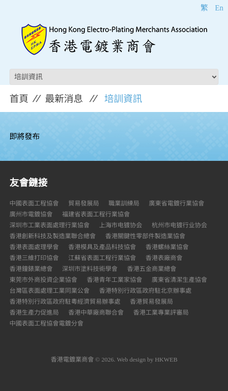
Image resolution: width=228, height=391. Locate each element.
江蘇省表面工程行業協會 (102, 257)
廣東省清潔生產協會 (179, 279)
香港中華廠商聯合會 (96, 312)
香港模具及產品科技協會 (102, 247)
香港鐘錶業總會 (31, 268)
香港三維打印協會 (34, 257)
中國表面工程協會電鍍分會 (46, 323)
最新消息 (64, 98)
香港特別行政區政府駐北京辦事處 (145, 290)
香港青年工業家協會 (114, 279)
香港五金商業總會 (151, 268)
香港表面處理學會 (34, 247)
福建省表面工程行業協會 (96, 214)
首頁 (18, 98)
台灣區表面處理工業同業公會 (49, 290)
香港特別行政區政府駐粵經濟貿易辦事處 (64, 301)
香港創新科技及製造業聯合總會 (52, 236)
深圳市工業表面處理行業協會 (49, 225)
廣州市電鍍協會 (31, 214)
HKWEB (166, 359)
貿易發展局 (83, 203)
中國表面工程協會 (34, 203)
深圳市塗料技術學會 (90, 268)
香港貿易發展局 (151, 301)
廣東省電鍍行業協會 (176, 203)
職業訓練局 (124, 203)
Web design (131, 359)
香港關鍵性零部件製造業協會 (145, 236)
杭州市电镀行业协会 (179, 225)
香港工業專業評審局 (161, 312)
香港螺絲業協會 (167, 247)
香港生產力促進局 (34, 312)
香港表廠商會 (164, 257)
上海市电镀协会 (120, 225)
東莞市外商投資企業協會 (43, 279)
